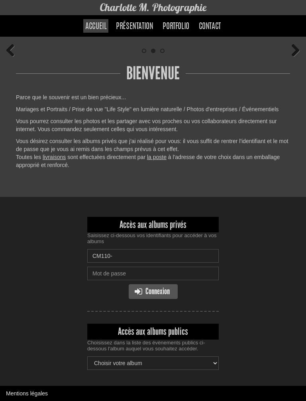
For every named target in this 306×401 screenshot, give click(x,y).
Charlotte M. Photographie (153, 7)
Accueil (95, 27)
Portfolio (176, 27)
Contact (210, 27)
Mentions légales (27, 393)
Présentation (134, 27)
